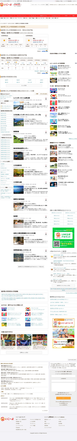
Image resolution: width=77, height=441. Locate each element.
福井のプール (35, 367)
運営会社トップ (47, 419)
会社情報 (60, 423)
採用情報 (46, 425)
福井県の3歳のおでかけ (5, 146)
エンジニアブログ (47, 427)
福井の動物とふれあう (20, 370)
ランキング (33, 15)
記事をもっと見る (24, 352)
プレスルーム (32, 423)
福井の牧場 (29, 367)
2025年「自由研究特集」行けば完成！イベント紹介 (6, 197)
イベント (11, 15)
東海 (24, 18)
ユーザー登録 (3, 393)
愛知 (26, 18)
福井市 (6, 80)
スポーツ (2, 165)
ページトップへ (72, 359)
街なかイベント (4, 180)
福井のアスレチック (31, 374)
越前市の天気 (3, 127)
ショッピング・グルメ (5, 170)
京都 (41, 18)
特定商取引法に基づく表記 (21, 429)
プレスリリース (62, 425)
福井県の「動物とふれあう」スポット (58, 314)
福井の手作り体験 (11, 370)
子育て (66, 15)
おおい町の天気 (5, 299)
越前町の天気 (27, 298)
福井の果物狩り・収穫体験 (6, 383)
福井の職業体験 (35, 370)
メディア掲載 (32, 425)
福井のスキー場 (12, 382)
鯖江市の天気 (3, 123)
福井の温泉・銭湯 (4, 382)
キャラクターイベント (5, 184)
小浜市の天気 (3, 117)
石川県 (66, 288)
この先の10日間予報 (42, 49)
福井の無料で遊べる (14, 374)
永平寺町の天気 (5, 298)
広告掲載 (17, 423)
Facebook (18, 427)
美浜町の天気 (34, 298)
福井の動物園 (9, 367)
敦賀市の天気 (3, 115)
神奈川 (16, 18)
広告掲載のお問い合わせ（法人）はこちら (63, 394)
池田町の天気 (12, 298)
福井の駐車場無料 (22, 374)
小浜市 (29, 80)
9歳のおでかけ (70, 224)
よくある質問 (32, 421)
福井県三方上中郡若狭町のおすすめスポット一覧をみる (31, 266)
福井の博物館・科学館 (29, 379)
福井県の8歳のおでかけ (5, 156)
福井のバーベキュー (17, 367)
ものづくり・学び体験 (5, 178)
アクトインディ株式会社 (59, 417)
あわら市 (30, 82)
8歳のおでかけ (57, 224)
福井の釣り (24, 367)
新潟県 (58, 288)
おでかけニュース (56, 15)
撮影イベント (3, 172)
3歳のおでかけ (70, 215)
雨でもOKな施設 (43, 93)
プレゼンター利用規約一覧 (35, 419)
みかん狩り (63, 4)
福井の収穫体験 (28, 370)
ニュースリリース (19, 425)
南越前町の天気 (19, 298)
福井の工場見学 (4, 370)
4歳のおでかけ (57, 218)
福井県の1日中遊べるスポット (57, 308)
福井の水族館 (42, 379)
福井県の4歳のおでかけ (5, 148)
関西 (37, 18)
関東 (11, 18)
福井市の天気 (3, 113)
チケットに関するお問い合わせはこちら (63, 401)
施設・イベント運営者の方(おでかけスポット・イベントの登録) (20, 393)
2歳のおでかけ (57, 215)
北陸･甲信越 (53, 288)
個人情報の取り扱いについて (63, 392)
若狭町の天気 (12, 299)
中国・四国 (48, 18)
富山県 (62, 288)
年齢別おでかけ (43, 15)
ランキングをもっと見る (71, 293)
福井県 (70, 288)
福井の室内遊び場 (14, 379)
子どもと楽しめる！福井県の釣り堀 (58, 311)
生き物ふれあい (4, 168)
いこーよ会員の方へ (63, 404)
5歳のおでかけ (70, 218)
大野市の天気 (3, 119)
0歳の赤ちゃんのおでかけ (57, 212)
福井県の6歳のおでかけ (5, 152)
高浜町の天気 (41, 298)
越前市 (41, 82)
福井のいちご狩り (36, 382)
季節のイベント (4, 176)
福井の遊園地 (3, 367)
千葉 (19, 18)
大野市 (41, 80)
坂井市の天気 (3, 129)
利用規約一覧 (18, 421)
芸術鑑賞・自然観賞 (5, 174)
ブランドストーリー (62, 419)
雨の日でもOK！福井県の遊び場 (57, 305)
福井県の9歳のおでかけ (5, 158)
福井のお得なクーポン (5, 374)
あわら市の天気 (4, 125)
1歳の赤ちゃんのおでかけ (70, 212)
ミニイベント (3, 182)
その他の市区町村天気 (6, 134)
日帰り (73, 4)
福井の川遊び (3, 375)
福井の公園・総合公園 (40, 374)
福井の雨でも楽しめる (5, 379)
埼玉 (21, 18)
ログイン (74, 1)
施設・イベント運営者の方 (21, 419)
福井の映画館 (21, 379)
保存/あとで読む (59, 1)
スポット (4, 15)
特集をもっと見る (73, 138)
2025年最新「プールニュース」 (6, 194)
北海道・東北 (3, 18)
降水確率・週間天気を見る (41, 71)
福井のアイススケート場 (20, 382)
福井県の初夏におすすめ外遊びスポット (59, 299)
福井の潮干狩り (29, 382)
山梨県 (74, 288)
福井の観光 (40, 367)
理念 (45, 421)
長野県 (63, 290)
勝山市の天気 (3, 121)
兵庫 (43, 18)
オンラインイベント (21, 15)
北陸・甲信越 (31, 18)
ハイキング (69, 4)
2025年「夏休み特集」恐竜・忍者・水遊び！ (6, 190)
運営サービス (47, 423)
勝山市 (6, 82)
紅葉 (60, 4)
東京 (13, 18)
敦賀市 (18, 80)
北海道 (7, 18)
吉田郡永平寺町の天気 (5, 132)
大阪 (39, 18)
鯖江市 (18, 82)
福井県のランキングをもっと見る (63, 285)
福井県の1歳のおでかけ (5, 142)
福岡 (57, 18)
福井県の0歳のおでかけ (5, 140)
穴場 (76, 4)
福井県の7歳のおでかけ (5, 154)
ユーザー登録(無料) (68, 1)
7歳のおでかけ (70, 221)
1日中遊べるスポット (54, 4)
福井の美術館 (36, 379)
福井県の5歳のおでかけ (5, 150)
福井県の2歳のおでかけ (5, 144)
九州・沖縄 (54, 18)
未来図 (60, 421)
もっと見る (44, 410)
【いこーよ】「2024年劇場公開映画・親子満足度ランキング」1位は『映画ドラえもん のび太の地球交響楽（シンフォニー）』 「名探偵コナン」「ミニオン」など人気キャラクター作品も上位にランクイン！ (27, 399)
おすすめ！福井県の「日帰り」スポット (59, 302)
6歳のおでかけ (57, 221)
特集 (73, 15)
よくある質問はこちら (63, 403)
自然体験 (2, 163)
